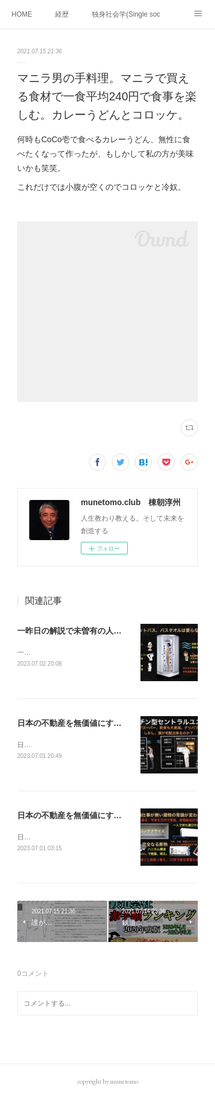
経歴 (62, 14)
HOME (21, 14)
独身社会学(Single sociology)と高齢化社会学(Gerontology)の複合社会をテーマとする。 (126, 14)
